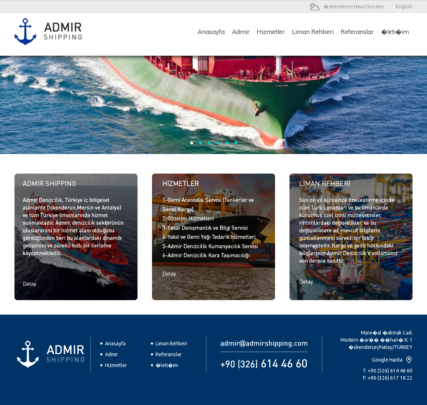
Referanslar (169, 354)
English (404, 6)
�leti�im (167, 365)
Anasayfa (115, 343)
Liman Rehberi (171, 343)
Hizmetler (116, 365)
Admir (111, 354)
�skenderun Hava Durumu (354, 6)
